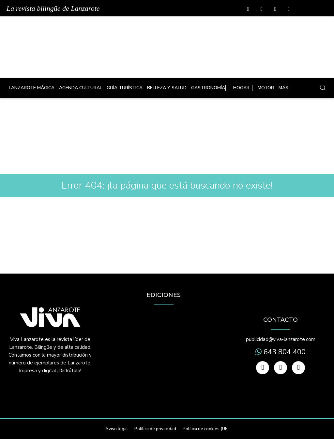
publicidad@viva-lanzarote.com (280, 339)
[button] (322, 87)
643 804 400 (284, 352)
